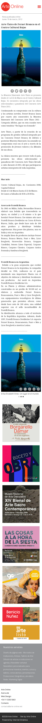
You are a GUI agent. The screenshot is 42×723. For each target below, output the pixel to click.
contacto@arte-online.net (11, 706)
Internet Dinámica (20, 720)
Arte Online (5, 689)
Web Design (6, 696)
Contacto (5, 703)
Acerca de (5, 693)
